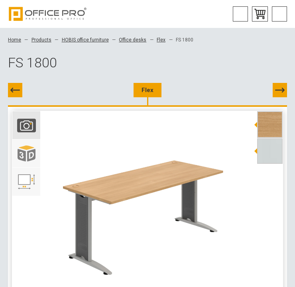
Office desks (132, 40)
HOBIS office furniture (85, 40)
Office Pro (48, 14)
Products (41, 40)
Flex (161, 40)
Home (14, 40)
